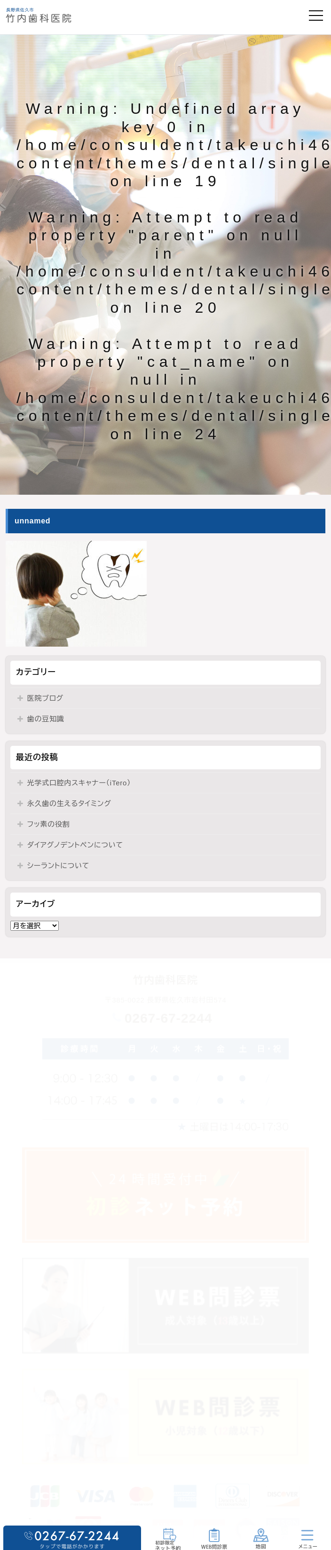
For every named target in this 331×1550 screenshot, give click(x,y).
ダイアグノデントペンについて (75, 845)
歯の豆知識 (45, 719)
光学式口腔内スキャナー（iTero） (79, 783)
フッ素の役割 (48, 824)
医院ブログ (45, 698)
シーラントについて (58, 866)
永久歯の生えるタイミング (69, 803)
